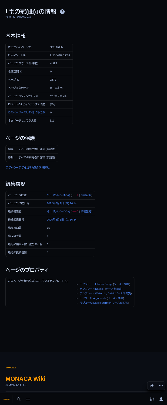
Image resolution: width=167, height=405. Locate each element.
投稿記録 (86, 195)
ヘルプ (62, 11)
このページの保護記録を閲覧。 (28, 168)
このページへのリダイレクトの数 (26, 112)
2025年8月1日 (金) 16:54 (62, 219)
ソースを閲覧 (121, 284)
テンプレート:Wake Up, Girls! (97, 293)
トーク (75, 195)
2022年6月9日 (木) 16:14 (62, 203)
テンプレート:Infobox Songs (96, 284)
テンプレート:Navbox (92, 288)
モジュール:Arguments (93, 298)
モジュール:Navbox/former (95, 302)
